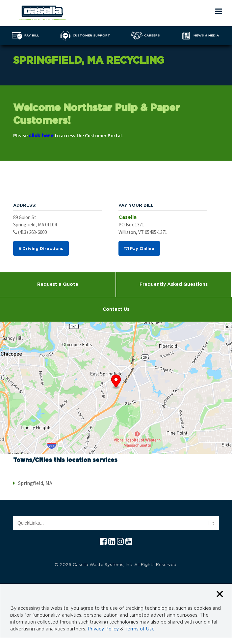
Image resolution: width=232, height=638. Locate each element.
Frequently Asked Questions (174, 284)
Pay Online (139, 248)
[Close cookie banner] (220, 594)
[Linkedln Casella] (111, 542)
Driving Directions (41, 248)
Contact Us (116, 309)
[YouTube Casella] (128, 542)
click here (41, 135)
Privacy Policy (103, 629)
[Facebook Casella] (103, 542)
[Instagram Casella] (120, 542)
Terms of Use (140, 629)
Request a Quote (57, 284)
